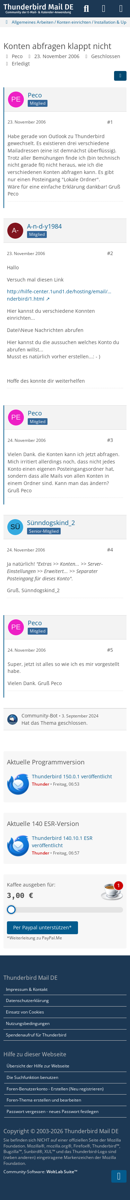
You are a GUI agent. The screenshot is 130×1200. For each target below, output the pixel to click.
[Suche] (86, 9)
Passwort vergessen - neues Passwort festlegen (52, 1111)
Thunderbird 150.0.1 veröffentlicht (72, 776)
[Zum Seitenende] (119, 1176)
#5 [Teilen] (110, 649)
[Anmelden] (104, 8)
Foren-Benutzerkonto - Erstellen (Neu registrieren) (55, 1089)
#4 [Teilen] (110, 549)
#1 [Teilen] (110, 122)
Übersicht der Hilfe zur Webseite (38, 1066)
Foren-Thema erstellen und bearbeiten (44, 1100)
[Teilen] (120, 76)
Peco (17, 56)
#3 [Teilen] (110, 440)
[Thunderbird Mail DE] (38, 9)
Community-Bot (39, 715)
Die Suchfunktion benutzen (32, 1077)
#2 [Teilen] (110, 253)
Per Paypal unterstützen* (42, 927)
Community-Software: (40, 1172)
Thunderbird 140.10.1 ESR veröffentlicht (62, 842)
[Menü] (121, 9)
